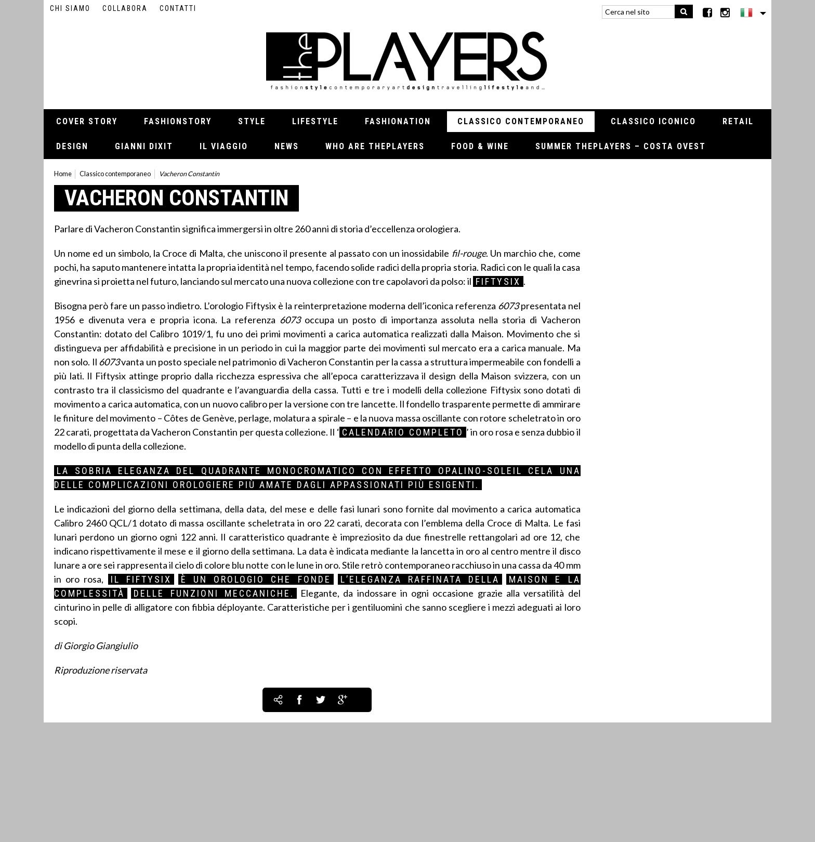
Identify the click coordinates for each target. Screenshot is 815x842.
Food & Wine (480, 146)
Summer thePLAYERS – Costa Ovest (620, 146)
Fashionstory (178, 121)
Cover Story (86, 121)
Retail (738, 121)
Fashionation (398, 121)
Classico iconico (653, 121)
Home (63, 174)
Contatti (178, 8)
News (286, 146)
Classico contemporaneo (520, 121)
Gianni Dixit (144, 146)
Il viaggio (224, 146)
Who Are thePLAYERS (375, 146)
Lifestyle (315, 121)
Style (252, 121)
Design (72, 146)
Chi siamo (70, 8)
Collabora (125, 8)
